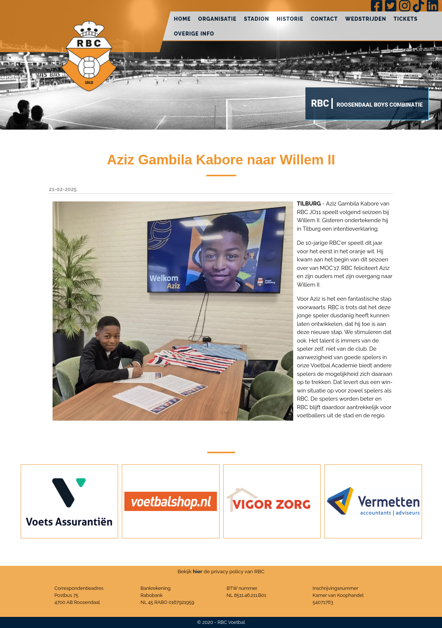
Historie (290, 19)
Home (182, 19)
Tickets (406, 19)
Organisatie (217, 19)
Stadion (256, 19)
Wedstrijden (365, 19)
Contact (324, 19)
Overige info (194, 34)
